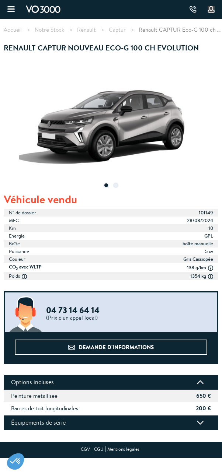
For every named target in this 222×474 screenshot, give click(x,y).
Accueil (13, 30)
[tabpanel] (111, 126)
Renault (86, 30)
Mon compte (211, 9)
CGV (85, 449)
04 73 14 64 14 (193, 9)
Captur (117, 30)
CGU (98, 449)
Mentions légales (123, 449)
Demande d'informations (116, 347)
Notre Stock (49, 30)
